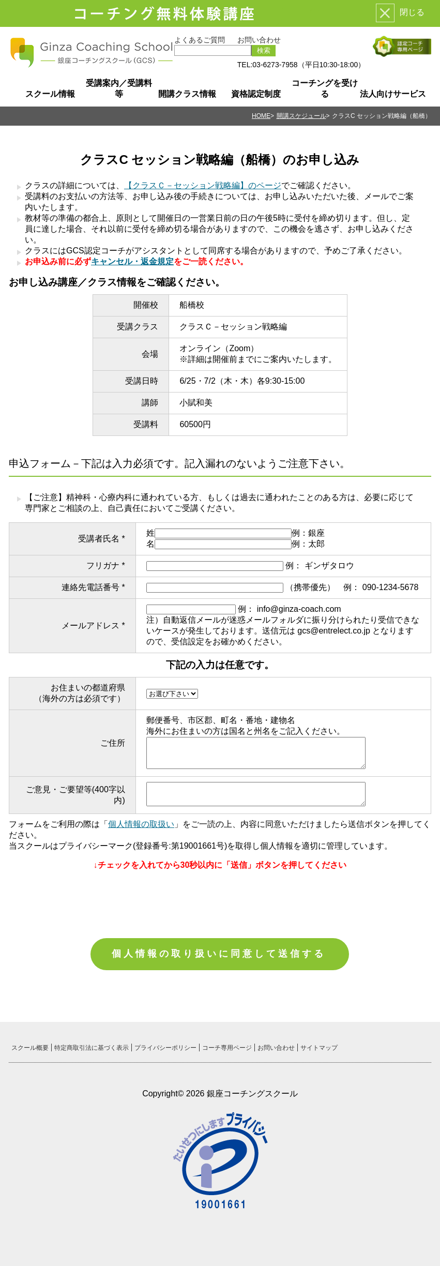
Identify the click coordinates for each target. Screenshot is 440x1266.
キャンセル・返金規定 (132, 261)
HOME (261, 115)
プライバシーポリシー (165, 1047)
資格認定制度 (256, 93)
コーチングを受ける (325, 88)
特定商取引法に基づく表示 (91, 1047)
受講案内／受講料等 (119, 88)
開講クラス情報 (187, 93)
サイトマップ (319, 1047)
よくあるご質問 (199, 40)
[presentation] (219, 899)
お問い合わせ (259, 40)
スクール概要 (30, 1047)
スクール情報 (50, 93)
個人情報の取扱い (141, 824)
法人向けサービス (393, 93)
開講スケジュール (301, 115)
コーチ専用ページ (227, 1047)
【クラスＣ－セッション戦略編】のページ (202, 185)
